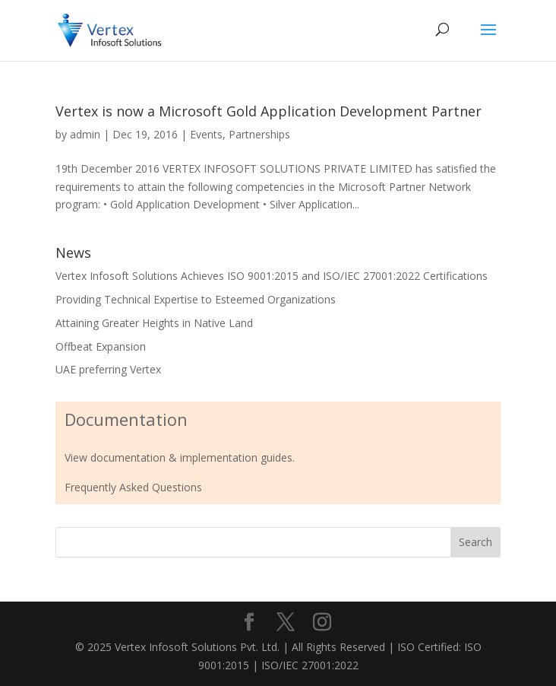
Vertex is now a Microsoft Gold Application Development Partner (268, 111)
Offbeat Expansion (100, 346)
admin (85, 134)
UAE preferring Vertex (108, 369)
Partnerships (259, 134)
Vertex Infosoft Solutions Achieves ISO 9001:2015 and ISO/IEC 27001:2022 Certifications (271, 275)
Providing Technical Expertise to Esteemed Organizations (195, 299)
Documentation (126, 419)
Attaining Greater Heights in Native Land (154, 323)
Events (206, 134)
